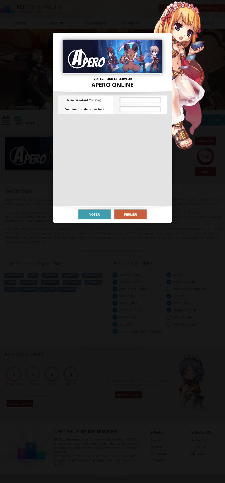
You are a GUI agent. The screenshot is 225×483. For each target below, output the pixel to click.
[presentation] (112, 127)
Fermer (130, 214)
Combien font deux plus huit (84, 109)
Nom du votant (84, 100)
